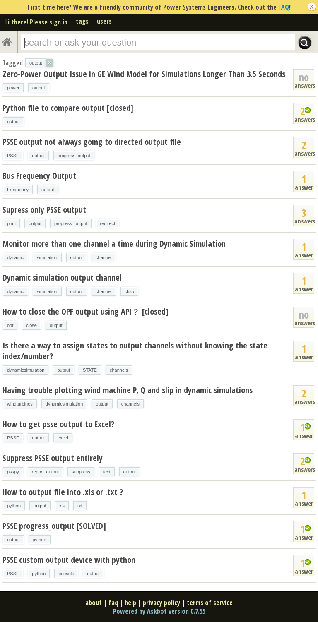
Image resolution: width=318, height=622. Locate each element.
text (107, 471)
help (130, 602)
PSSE (13, 155)
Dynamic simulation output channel (62, 277)
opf (10, 325)
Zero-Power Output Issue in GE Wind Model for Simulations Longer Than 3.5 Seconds (143, 73)
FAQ (283, 7)
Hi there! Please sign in (35, 21)
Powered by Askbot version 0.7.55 (159, 611)
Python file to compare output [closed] (67, 107)
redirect (108, 223)
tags (82, 21)
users (104, 21)
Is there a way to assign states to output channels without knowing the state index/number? (134, 351)
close (31, 325)
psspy (13, 471)
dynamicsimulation (25, 369)
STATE (90, 369)
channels (119, 369)
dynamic (15, 257)
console (66, 573)
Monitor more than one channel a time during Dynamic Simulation (114, 243)
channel (104, 257)
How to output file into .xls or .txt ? (62, 491)
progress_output (74, 155)
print (11, 223)
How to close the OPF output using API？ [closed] (85, 311)
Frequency (18, 189)
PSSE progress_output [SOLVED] (54, 525)
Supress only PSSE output (44, 209)
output (38, 87)
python (14, 505)
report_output (45, 471)
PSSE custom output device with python (68, 559)
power (13, 87)
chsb (129, 291)
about (93, 602)
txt (79, 505)
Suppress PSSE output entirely (52, 457)
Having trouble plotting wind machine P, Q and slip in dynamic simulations (127, 390)
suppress (81, 471)
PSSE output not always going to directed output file (91, 141)
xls (62, 505)
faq (113, 602)
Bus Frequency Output (39, 175)
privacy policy (161, 602)
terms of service (210, 602)
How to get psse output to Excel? (58, 424)
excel (63, 437)
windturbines (20, 403)
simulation (47, 257)
